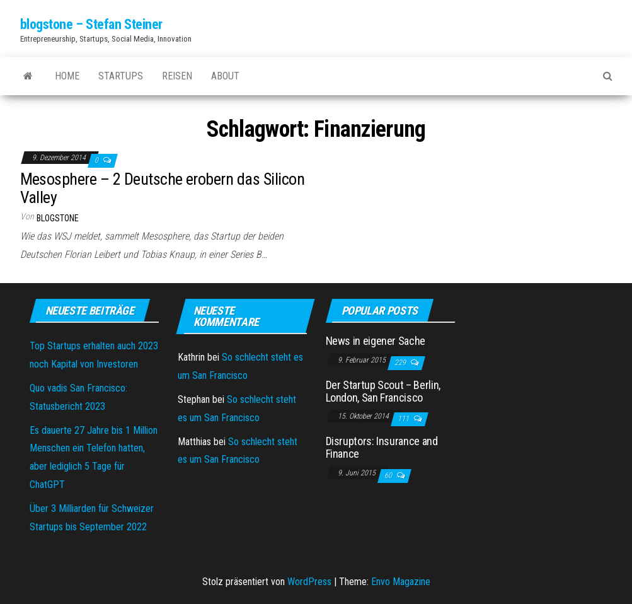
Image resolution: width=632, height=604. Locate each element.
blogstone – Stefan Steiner (91, 24)
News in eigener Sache (375, 340)
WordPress (309, 582)
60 (389, 475)
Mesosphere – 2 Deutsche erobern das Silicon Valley (162, 188)
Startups (120, 76)
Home (67, 76)
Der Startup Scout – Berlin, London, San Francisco (383, 391)
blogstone (58, 218)
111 (404, 418)
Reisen (177, 76)
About (225, 76)
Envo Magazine (400, 582)
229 (401, 362)
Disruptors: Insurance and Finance (382, 447)
